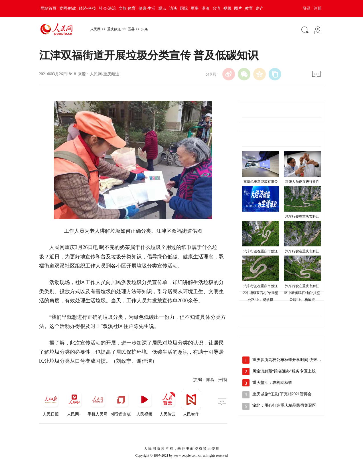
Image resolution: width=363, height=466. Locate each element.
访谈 (173, 8)
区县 (131, 29)
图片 (238, 8)
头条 (144, 29)
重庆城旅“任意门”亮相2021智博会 (282, 394)
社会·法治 (107, 8)
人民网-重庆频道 (104, 74)
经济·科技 (87, 8)
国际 (184, 8)
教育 (249, 8)
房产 (260, 8)
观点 (162, 8)
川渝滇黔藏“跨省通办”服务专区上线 (284, 371)
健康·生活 (147, 8)
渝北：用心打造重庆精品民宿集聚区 (284, 405)
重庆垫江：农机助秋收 (272, 382)
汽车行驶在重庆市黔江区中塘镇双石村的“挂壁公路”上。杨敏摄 (260, 293)
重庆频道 (114, 29)
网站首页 (48, 8)
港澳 (206, 8)
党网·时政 (67, 8)
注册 (318, 8)
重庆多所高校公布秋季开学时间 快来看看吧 (290, 360)
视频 (227, 8)
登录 (307, 8)
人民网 (95, 29)
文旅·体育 (127, 8)
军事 (195, 8)
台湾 (216, 8)
